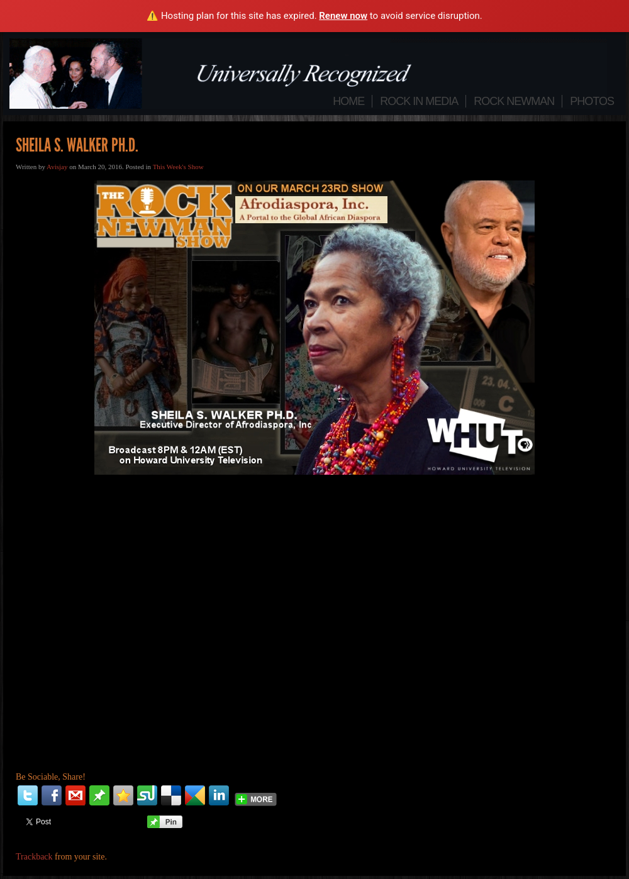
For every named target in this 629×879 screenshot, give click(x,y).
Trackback (34, 856)
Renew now (343, 15)
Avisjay (57, 166)
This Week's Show (178, 166)
